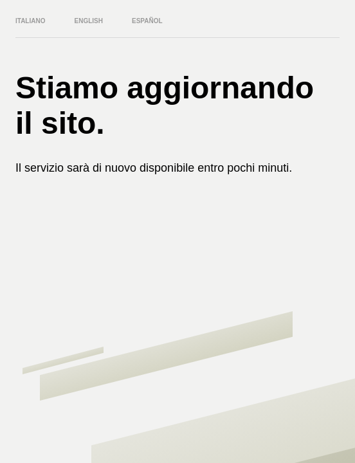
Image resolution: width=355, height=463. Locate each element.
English (89, 20)
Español (147, 20)
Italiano (30, 20)
